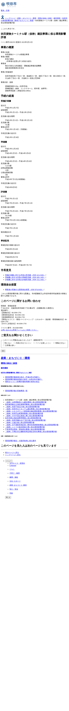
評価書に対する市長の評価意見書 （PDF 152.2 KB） (25, 279)
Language (12, 465)
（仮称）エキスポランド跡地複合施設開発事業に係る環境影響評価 (31, 411)
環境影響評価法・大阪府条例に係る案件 (20, 441)
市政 (11, 493)
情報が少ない (60, 343)
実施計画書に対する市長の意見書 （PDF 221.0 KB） (25, 275)
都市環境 (57, 18)
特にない (8, 343)
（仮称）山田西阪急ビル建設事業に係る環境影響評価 (25, 402)
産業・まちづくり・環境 (26, 18)
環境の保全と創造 (45, 18)
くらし (12, 469)
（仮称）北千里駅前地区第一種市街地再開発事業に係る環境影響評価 (31, 425)
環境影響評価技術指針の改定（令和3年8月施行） (24, 379)
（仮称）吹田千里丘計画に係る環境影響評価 (22, 407)
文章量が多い (10, 345)
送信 (3, 351)
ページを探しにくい (43, 343)
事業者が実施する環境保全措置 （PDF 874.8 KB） (25, 289)
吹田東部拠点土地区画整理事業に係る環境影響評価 (25, 404)
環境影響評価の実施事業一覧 (16, 391)
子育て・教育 (14, 473)
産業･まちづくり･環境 (18, 485)
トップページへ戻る (13, 455)
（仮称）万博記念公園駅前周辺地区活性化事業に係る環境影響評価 (31, 431)
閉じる (8, 497)
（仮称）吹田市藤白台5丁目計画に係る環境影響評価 (25, 420)
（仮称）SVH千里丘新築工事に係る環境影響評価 (24, 416)
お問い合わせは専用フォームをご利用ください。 (20, 330)
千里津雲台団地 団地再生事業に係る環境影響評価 (25, 429)
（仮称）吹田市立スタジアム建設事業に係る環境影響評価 (27, 409)
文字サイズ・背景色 (17, 463)
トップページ (10, 18)
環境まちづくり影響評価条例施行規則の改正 (22, 381)
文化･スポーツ (15, 481)
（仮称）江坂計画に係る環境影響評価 (19, 422)
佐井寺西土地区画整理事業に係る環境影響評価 (23, 418)
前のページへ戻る (12, 452)
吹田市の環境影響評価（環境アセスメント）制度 (16, 372)
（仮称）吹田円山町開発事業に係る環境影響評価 (24, 413)
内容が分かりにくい (23, 343)
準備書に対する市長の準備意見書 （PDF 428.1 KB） (25, 277)
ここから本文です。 (8, 29)
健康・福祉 (13, 477)
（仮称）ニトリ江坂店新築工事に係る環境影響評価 (25, 427)
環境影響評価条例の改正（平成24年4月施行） (22, 377)
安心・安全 (13, 489)
